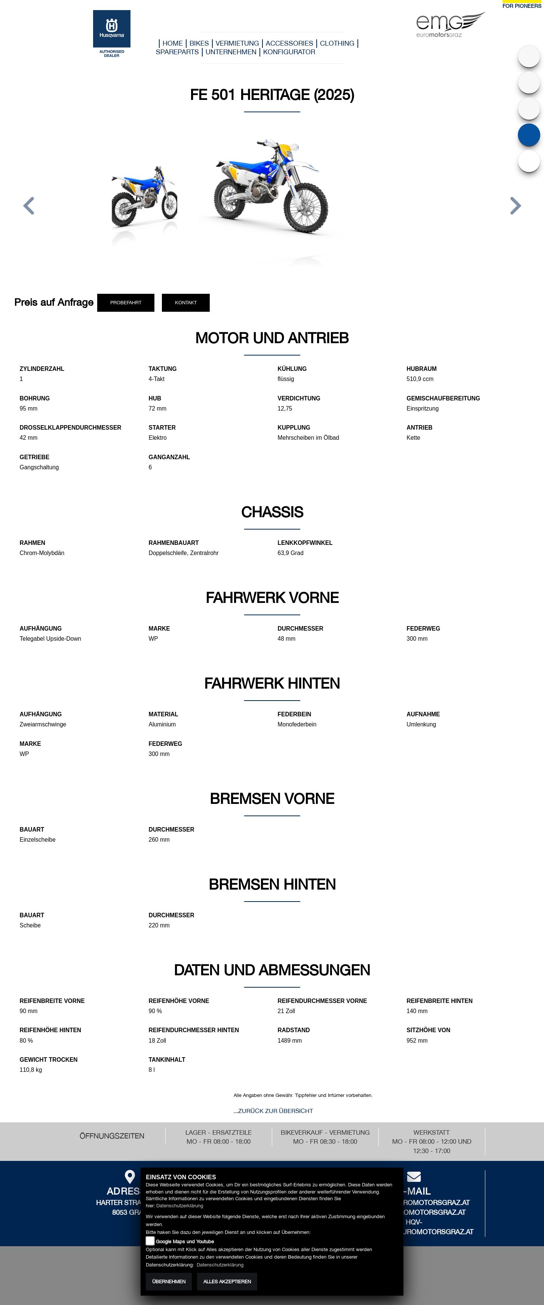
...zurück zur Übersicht (273, 1110)
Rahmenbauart (174, 543)
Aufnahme (423, 714)
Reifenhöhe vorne (179, 1001)
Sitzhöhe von (429, 1030)
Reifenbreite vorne (52, 1001)
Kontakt (186, 302)
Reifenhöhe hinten (51, 1030)
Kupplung (294, 427)
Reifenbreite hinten (440, 1001)
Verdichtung (299, 398)
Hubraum (422, 369)
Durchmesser (300, 628)
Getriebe (35, 457)
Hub (155, 398)
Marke (159, 628)
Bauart (32, 829)
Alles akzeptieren (227, 1281)
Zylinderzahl (42, 369)
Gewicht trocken (49, 1059)
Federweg (423, 628)
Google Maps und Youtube (185, 1241)
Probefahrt (125, 302)
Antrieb (420, 427)
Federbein (294, 714)
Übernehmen (168, 1281)
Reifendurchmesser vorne (322, 1001)
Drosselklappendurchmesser (71, 427)
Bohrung (35, 398)
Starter (162, 427)
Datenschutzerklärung (179, 1205)
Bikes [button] (199, 43)
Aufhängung (41, 628)
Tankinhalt (167, 1059)
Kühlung (292, 369)
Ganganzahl (169, 457)
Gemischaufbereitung (443, 398)
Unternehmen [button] (231, 52)
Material (163, 714)
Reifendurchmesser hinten (194, 1030)
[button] (29, 207)
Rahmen (32, 543)
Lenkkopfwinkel (305, 543)
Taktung (163, 369)
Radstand (294, 1030)
